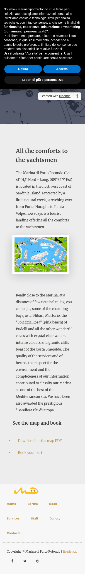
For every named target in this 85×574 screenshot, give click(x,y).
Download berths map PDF (40, 441)
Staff (34, 518)
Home (11, 504)
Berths (32, 504)
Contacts (14, 533)
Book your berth (31, 453)
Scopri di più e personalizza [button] (42, 80)
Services (13, 518)
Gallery (55, 518)
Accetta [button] (62, 69)
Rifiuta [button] (23, 69)
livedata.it (70, 552)
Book (53, 504)
